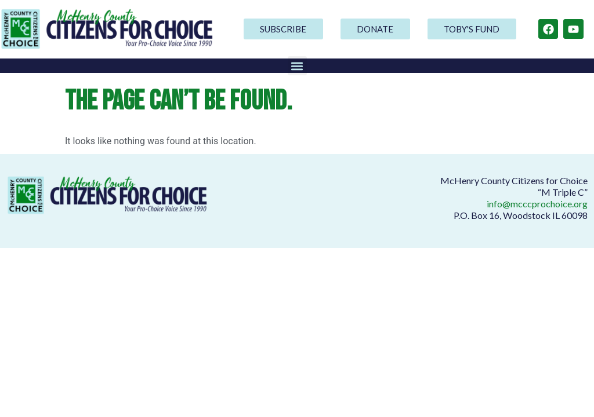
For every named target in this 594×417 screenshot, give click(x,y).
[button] (297, 65)
